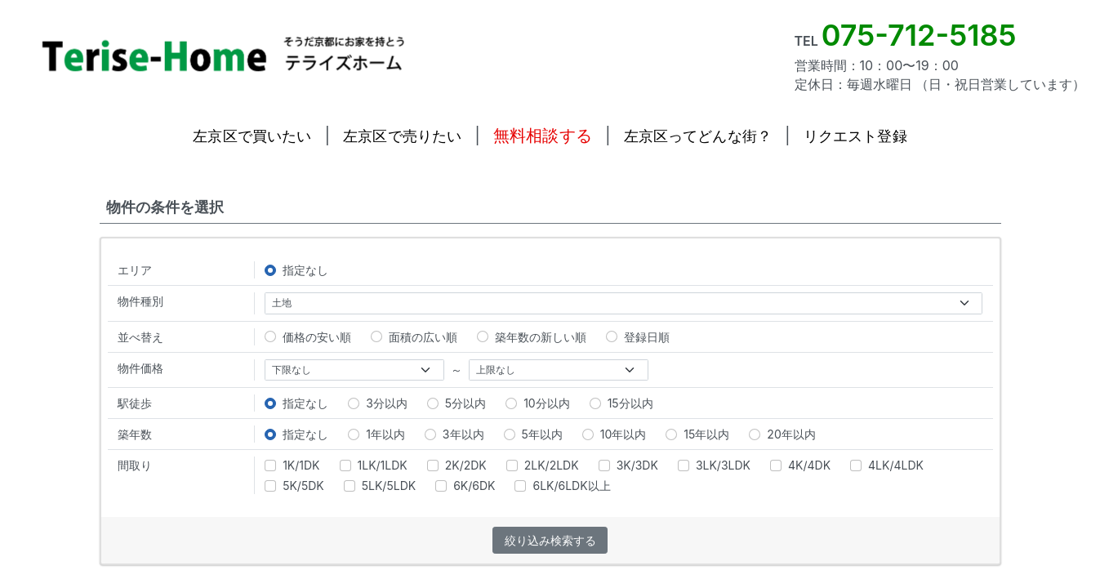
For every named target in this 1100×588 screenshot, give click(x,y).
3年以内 (454, 434)
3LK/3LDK (714, 465)
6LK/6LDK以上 (562, 485)
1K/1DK (292, 465)
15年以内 (697, 434)
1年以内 (376, 434)
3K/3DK (628, 465)
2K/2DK (457, 465)
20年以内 (782, 434)
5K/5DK (294, 485)
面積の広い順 (414, 337)
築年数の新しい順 (531, 337)
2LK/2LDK (542, 465)
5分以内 (456, 403)
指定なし (296, 270)
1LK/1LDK (373, 465)
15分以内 (621, 403)
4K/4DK (800, 465)
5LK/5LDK (380, 485)
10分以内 (537, 403)
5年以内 (533, 434)
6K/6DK (465, 485)
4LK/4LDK (887, 465)
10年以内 (614, 434)
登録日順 (638, 337)
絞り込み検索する (550, 540)
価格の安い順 (308, 337)
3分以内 (377, 403)
